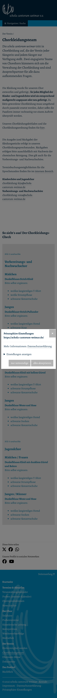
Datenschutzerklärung (39, 346)
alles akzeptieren (42, 363)
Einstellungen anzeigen (19, 354)
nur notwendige (19, 363)
